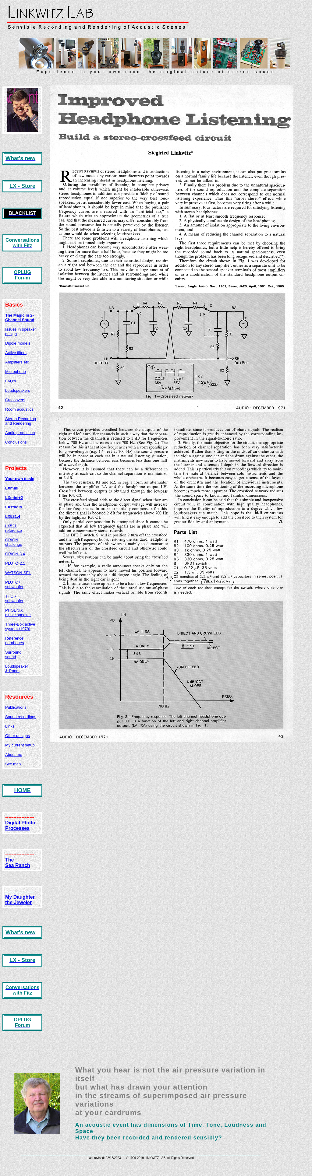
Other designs (17, 735)
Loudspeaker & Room (16, 668)
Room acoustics (19, 409)
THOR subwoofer (14, 598)
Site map (13, 764)
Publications (16, 707)
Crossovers (15, 400)
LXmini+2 (14, 497)
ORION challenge (13, 542)
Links (9, 726)
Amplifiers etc (17, 362)
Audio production (20, 432)
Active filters (16, 352)
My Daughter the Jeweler (20, 899)
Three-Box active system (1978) (20, 626)
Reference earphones (14, 640)
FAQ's (10, 381)
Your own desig (19, 478)
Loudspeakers (17, 390)
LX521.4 (12, 516)
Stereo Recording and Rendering (20, 421)
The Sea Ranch (17, 862)
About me (13, 754)
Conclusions (16, 442)
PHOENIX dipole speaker (18, 612)
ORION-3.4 (15, 554)
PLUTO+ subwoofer (14, 584)
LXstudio (13, 507)
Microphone (15, 371)
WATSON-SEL (18, 572)
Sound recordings (20, 716)
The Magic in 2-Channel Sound (19, 317)
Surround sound (13, 654)
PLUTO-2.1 (15, 563)
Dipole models (17, 343)
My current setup (20, 745)
